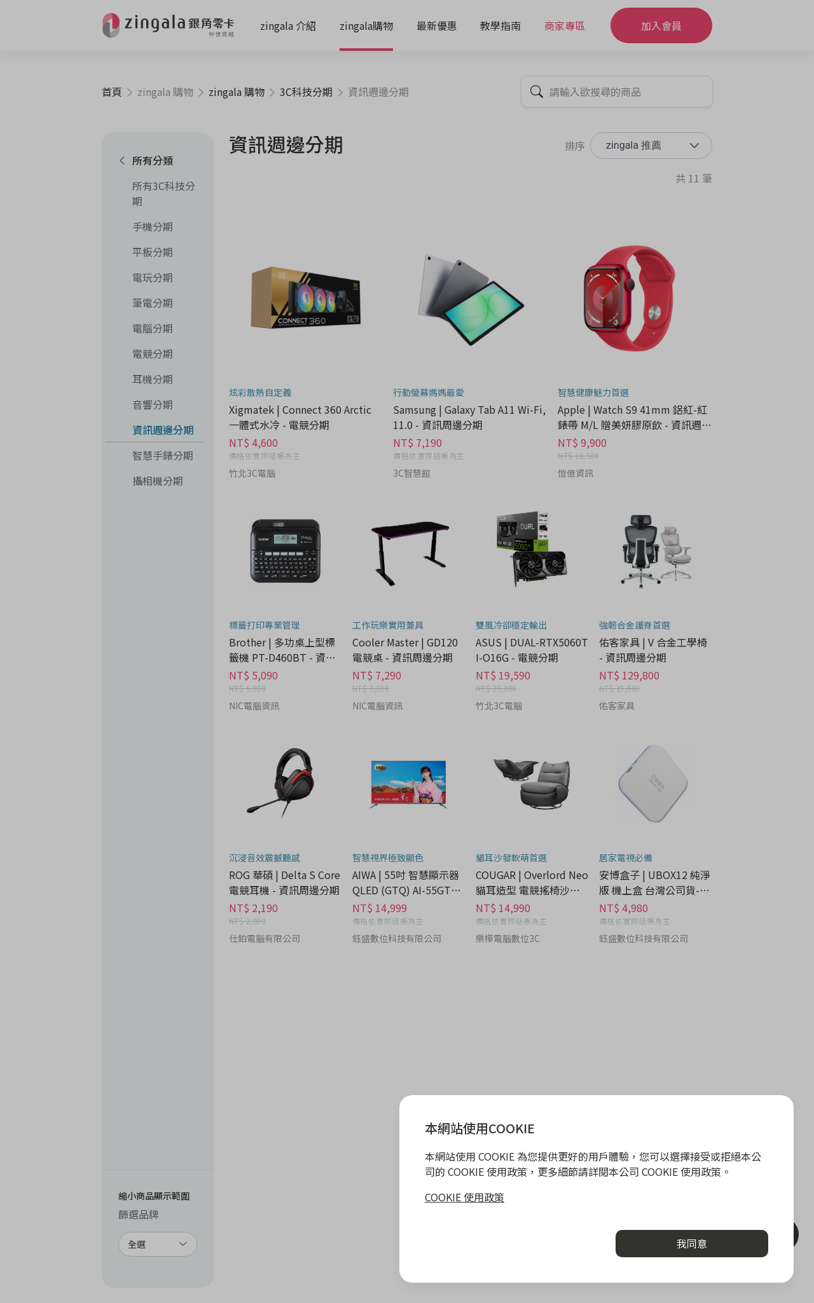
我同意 (692, 1243)
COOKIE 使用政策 (464, 1196)
